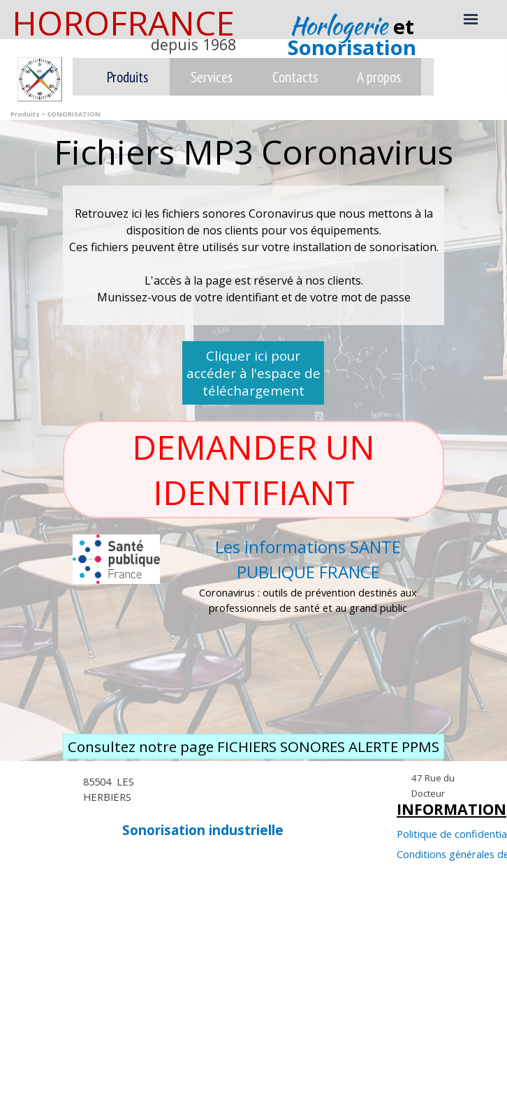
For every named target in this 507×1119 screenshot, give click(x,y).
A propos (379, 77)
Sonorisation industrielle (203, 830)
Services (212, 77)
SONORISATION (74, 114)
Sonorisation (352, 47)
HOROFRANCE (123, 22)
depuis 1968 (193, 44)
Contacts (295, 77)
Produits (127, 77)
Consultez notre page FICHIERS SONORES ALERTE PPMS (253, 746)
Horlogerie (341, 25)
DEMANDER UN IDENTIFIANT (257, 469)
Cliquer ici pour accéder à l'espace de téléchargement (253, 373)
